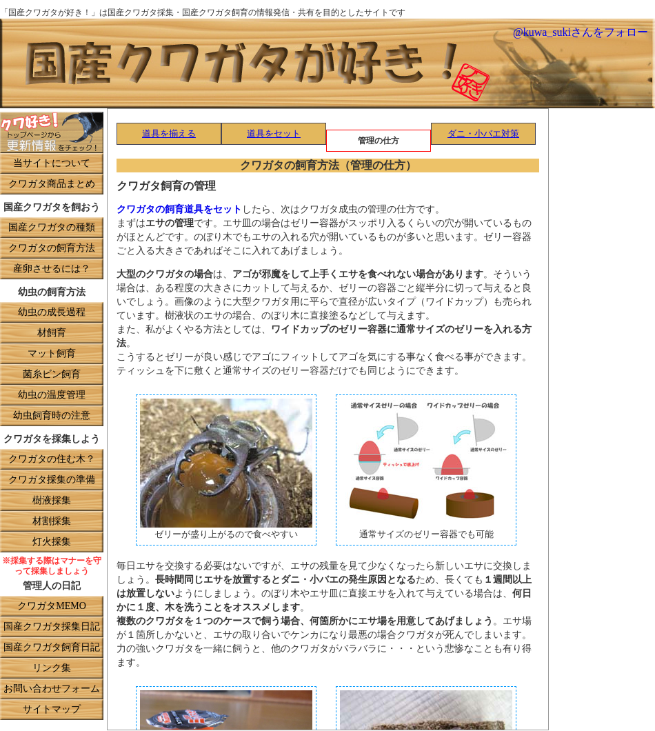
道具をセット (274, 134)
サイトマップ (52, 710)
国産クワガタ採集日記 (51, 627)
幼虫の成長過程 (51, 313)
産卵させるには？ (51, 269)
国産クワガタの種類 (51, 228)
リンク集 (51, 668)
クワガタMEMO (51, 606)
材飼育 (51, 333)
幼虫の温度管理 (51, 395)
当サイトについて (51, 164)
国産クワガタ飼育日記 (51, 648)
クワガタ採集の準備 (51, 480)
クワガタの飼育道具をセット (179, 210)
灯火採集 (51, 542)
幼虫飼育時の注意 (51, 416)
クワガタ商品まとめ (51, 184)
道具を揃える (169, 134)
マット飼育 (52, 354)
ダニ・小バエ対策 (483, 134)
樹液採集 (51, 501)
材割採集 (51, 522)
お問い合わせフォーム (51, 689)
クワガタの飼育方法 (51, 248)
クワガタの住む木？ (51, 459)
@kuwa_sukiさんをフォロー (580, 33)
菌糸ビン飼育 (52, 375)
